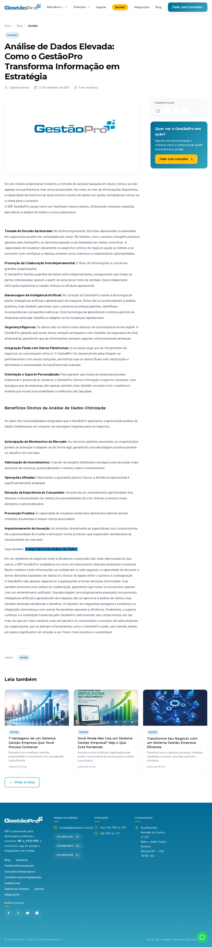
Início (8, 26)
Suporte (101, 7)
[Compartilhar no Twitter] (176, 111)
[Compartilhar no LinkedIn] (185, 111)
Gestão (24, 657)
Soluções (82, 7)
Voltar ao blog (22, 782)
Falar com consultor (176, 159)
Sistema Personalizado (19, 865)
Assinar (120, 7)
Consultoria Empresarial (20, 871)
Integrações (142, 7)
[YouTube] (28, 913)
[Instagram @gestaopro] (37, 913)
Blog (159, 7)
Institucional (12, 883)
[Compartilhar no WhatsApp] (158, 111)
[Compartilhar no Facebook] (167, 111)
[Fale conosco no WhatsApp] (202, 937)
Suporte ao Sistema (17, 888)
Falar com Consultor (188, 7)
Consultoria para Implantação (23, 877)
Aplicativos (57, 7)
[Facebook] (9, 913)
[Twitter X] (18, 913)
